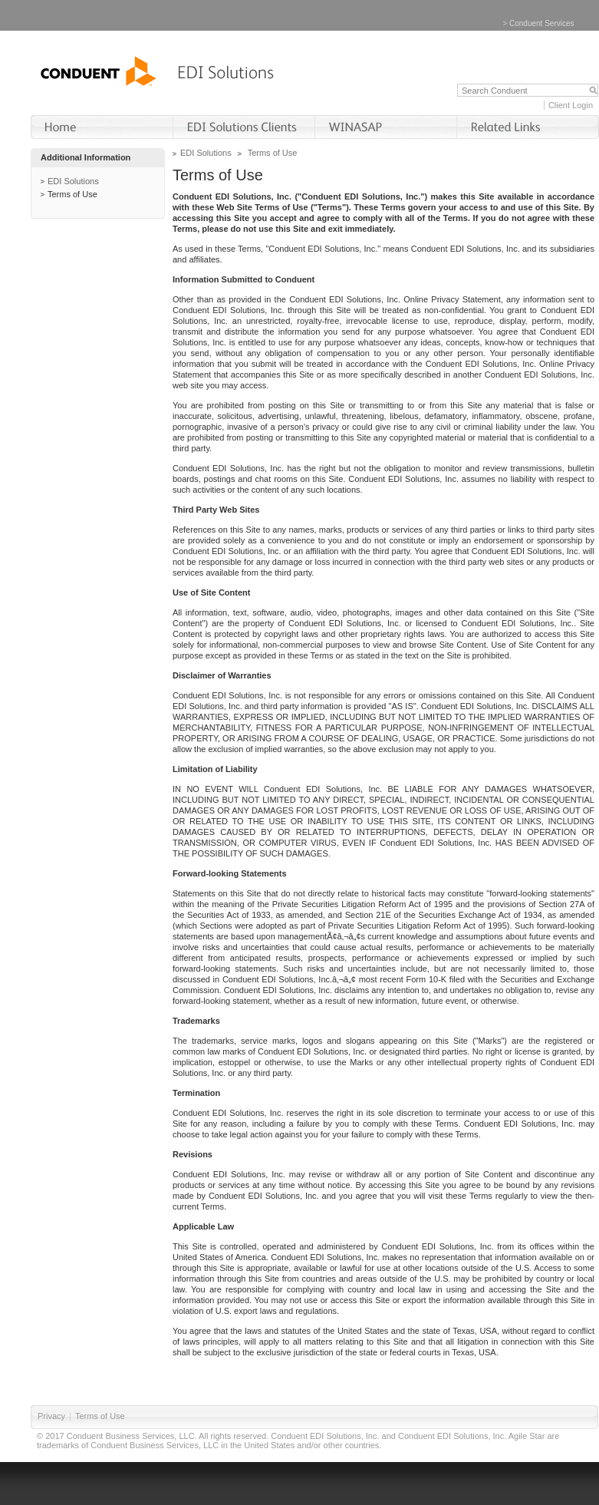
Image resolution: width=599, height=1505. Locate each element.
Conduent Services (541, 23)
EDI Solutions (73, 181)
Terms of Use (72, 194)
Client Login (570, 105)
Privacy (51, 1416)
